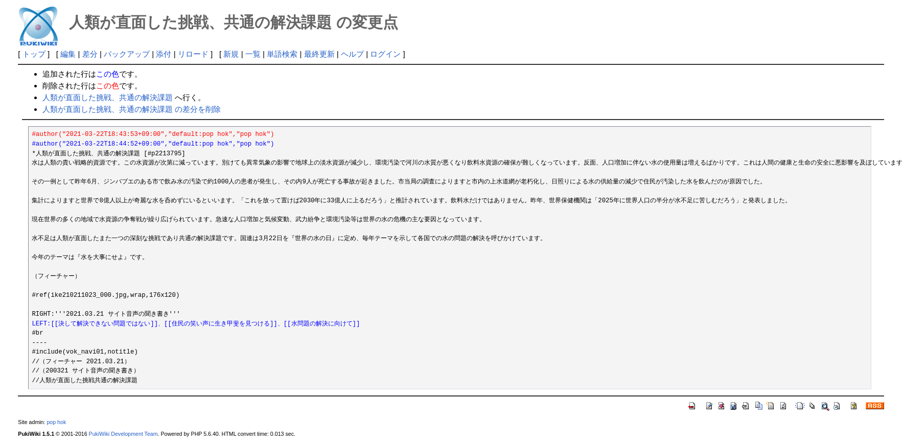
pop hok (56, 422)
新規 (231, 54)
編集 (68, 54)
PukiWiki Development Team (123, 434)
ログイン (385, 54)
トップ (33, 54)
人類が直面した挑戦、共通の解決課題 (107, 97)
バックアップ (127, 54)
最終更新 (319, 54)
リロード (193, 54)
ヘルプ (352, 54)
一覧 (253, 54)
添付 (163, 54)
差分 (90, 54)
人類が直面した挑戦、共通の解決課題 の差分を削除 (131, 109)
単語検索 (282, 54)
